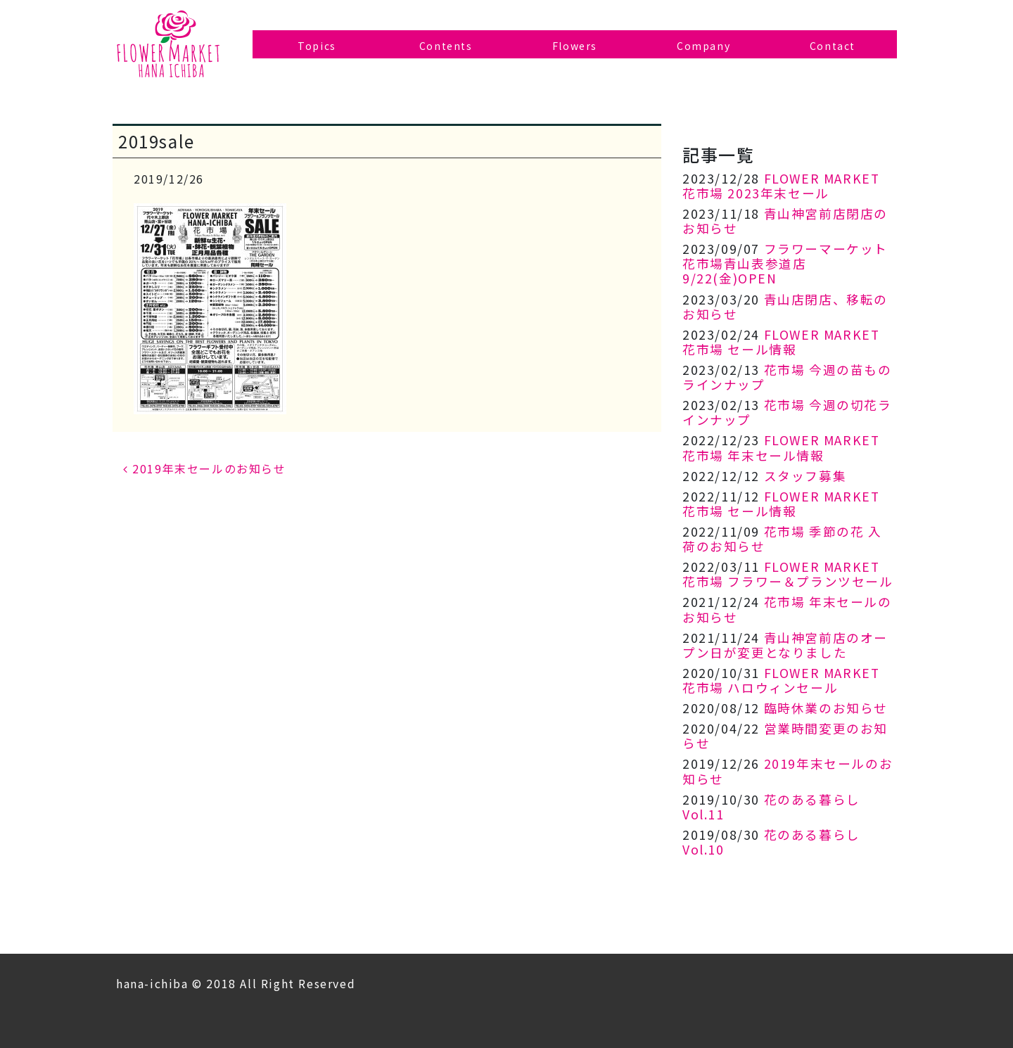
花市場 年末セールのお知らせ (787, 609)
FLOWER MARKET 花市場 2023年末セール (780, 186)
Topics (317, 46)
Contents (446, 46)
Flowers (574, 46)
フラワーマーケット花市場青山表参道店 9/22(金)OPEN (785, 263)
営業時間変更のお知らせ (785, 736)
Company (703, 46)
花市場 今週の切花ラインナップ (787, 412)
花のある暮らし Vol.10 (771, 842)
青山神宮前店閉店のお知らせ (785, 221)
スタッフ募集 (805, 476)
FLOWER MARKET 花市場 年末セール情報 (780, 447)
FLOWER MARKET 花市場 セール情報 (780, 342)
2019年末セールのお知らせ (204, 468)
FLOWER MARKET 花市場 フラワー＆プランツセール (787, 574)
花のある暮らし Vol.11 (771, 807)
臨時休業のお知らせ (826, 708)
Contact (832, 46)
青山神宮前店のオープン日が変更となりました (785, 645)
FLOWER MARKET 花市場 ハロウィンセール (780, 680)
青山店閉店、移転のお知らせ (785, 306)
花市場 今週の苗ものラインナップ (787, 377)
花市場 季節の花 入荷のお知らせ (782, 539)
